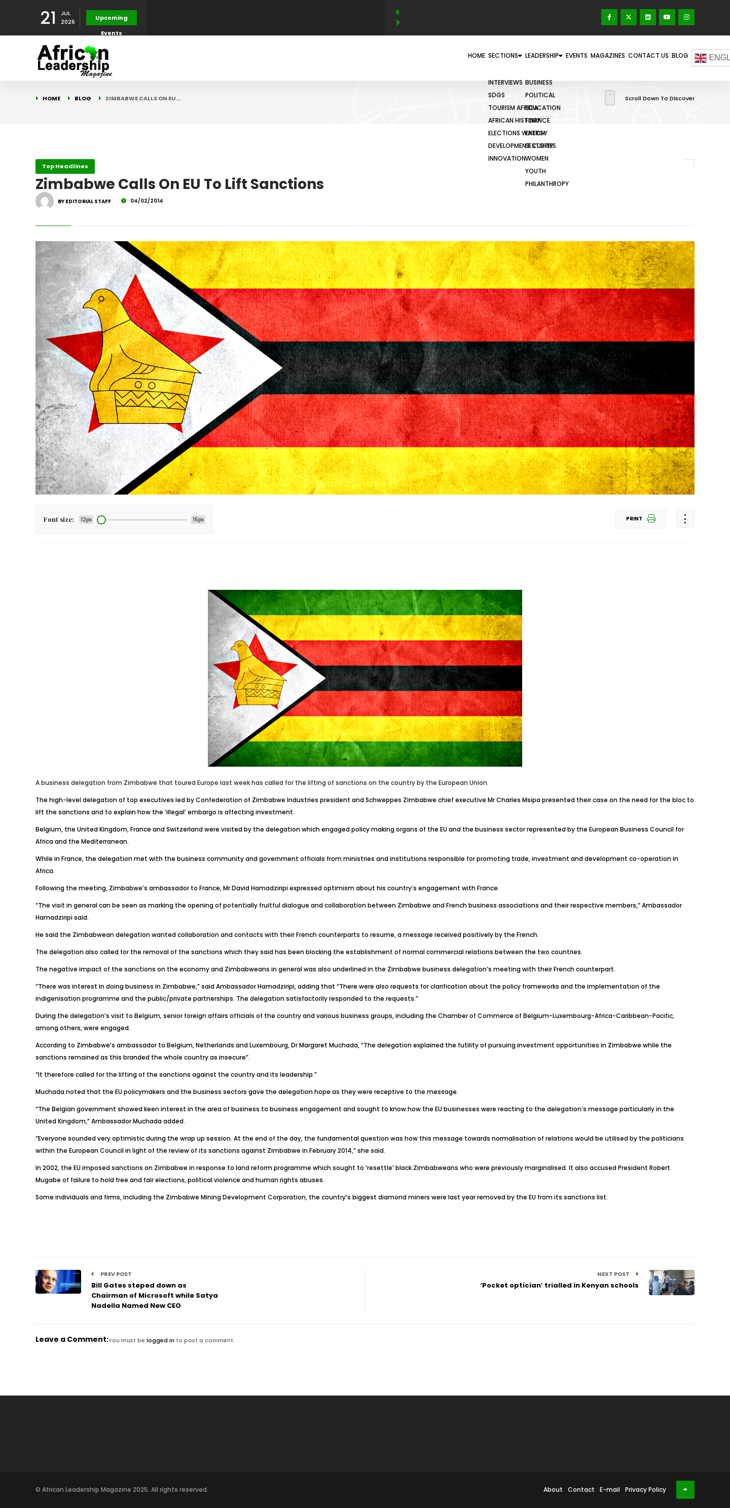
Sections (435, 58)
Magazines (580, 58)
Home (393, 58)
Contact (581, 1489)
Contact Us (632, 58)
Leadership (490, 58)
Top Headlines (65, 166)
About (553, 1489)
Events (537, 58)
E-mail (610, 1489)
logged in (160, 1340)
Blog (674, 58)
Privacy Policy (645, 1489)
